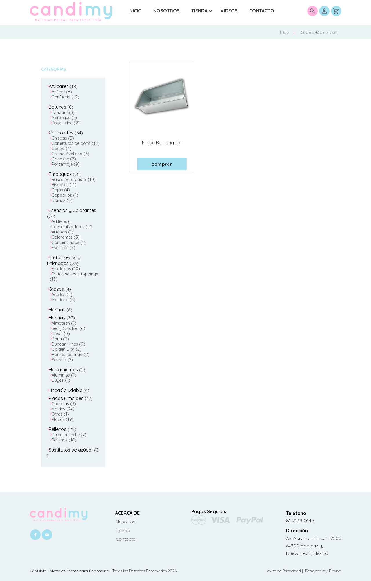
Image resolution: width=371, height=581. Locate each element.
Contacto (126, 539)
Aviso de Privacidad (284, 571)
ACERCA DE (127, 513)
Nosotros (125, 522)
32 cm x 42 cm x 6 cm (319, 32)
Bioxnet (335, 571)
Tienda (123, 530)
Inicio (287, 32)
